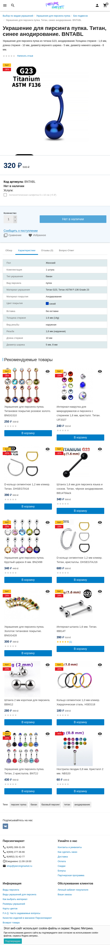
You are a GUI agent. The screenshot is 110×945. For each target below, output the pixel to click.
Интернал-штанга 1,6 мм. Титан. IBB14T (77, 629)
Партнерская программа (71, 875)
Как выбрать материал (15, 899)
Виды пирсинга (11, 889)
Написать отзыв (25, 56)
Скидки (61, 866)
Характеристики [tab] (26, 250)
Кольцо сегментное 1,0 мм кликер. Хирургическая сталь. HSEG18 (78, 702)
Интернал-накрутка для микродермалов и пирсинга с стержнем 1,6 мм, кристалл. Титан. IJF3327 (78, 413)
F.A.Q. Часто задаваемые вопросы (21, 913)
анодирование (82, 804)
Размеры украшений (14, 903)
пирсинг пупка (18, 804)
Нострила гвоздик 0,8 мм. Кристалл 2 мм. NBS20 (80, 771)
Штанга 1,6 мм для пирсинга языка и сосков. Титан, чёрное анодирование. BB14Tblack (80, 488)
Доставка (63, 856)
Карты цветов (10, 908)
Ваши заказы (65, 894)
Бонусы (62, 870)
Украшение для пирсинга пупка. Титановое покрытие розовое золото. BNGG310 (27, 411)
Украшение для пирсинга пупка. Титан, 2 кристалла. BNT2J (24, 771)
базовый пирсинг (50, 804)
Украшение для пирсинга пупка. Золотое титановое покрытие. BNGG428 (24, 631)
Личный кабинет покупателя (73, 889)
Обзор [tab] (8, 250)
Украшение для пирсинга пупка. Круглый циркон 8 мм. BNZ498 (24, 560)
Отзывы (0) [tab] (47, 250)
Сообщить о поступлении (21, 230)
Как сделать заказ (67, 852)
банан (34, 804)
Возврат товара (11, 922)
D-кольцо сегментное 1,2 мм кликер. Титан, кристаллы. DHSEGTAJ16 (79, 560)
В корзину (28, 433)
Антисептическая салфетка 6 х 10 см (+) (32, 195)
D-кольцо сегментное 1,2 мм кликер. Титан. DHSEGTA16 (27, 486)
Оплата (62, 861)
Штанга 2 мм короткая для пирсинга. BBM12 (27, 702)
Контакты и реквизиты (70, 847)
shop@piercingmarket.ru (19, 866)
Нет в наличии (73, 219)
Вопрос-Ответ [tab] (66, 250)
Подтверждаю (12, 941)
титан (67, 804)
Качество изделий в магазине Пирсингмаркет (27, 918)
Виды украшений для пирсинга (19, 894)
